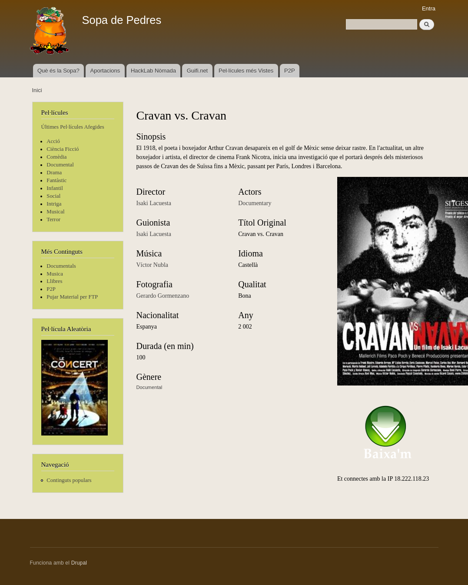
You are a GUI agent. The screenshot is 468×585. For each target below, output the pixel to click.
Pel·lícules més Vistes (246, 70)
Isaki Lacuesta (153, 203)
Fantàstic (56, 180)
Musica (54, 274)
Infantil (54, 188)
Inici (37, 90)
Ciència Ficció (62, 149)
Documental (59, 165)
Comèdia (56, 157)
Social (53, 196)
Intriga (53, 204)
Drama (54, 173)
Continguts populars (68, 480)
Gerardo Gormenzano (162, 295)
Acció (53, 141)
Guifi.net (197, 70)
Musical (55, 212)
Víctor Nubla (152, 265)
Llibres (54, 281)
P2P (289, 70)
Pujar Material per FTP (72, 297)
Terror (53, 219)
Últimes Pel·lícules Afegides (72, 127)
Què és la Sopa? (58, 70)
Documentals (61, 266)
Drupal (79, 563)
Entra (428, 8)
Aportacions (105, 70)
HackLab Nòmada (153, 70)
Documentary (254, 203)
